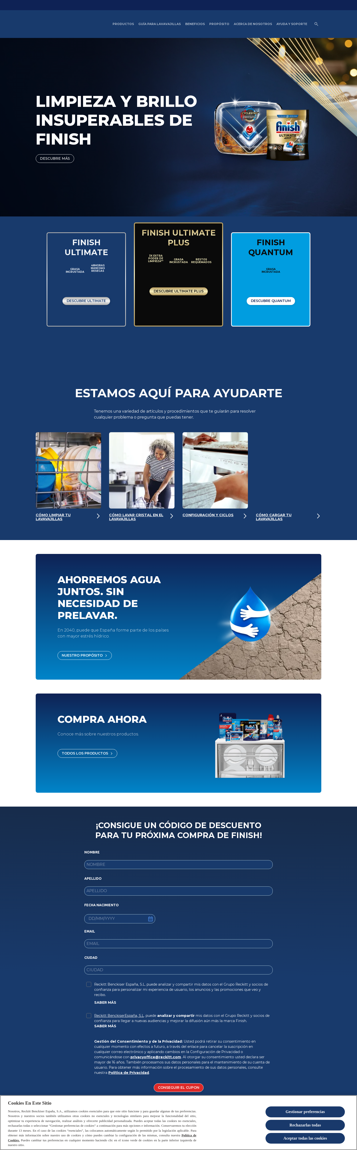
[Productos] (123, 24)
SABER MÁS (105, 1004)
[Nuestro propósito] (85, 657)
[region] (178, 1122)
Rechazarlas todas (305, 1125)
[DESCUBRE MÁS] (55, 158)
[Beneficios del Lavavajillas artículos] (195, 24)
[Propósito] (219, 24)
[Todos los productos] (87, 755)
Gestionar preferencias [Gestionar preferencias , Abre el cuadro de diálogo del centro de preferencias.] (305, 1112)
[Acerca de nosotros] (253, 24)
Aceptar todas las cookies (305, 1138)
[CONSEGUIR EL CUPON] (179, 1089)
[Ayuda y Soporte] (291, 24)
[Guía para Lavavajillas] (159, 24)
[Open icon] (316, 24)
